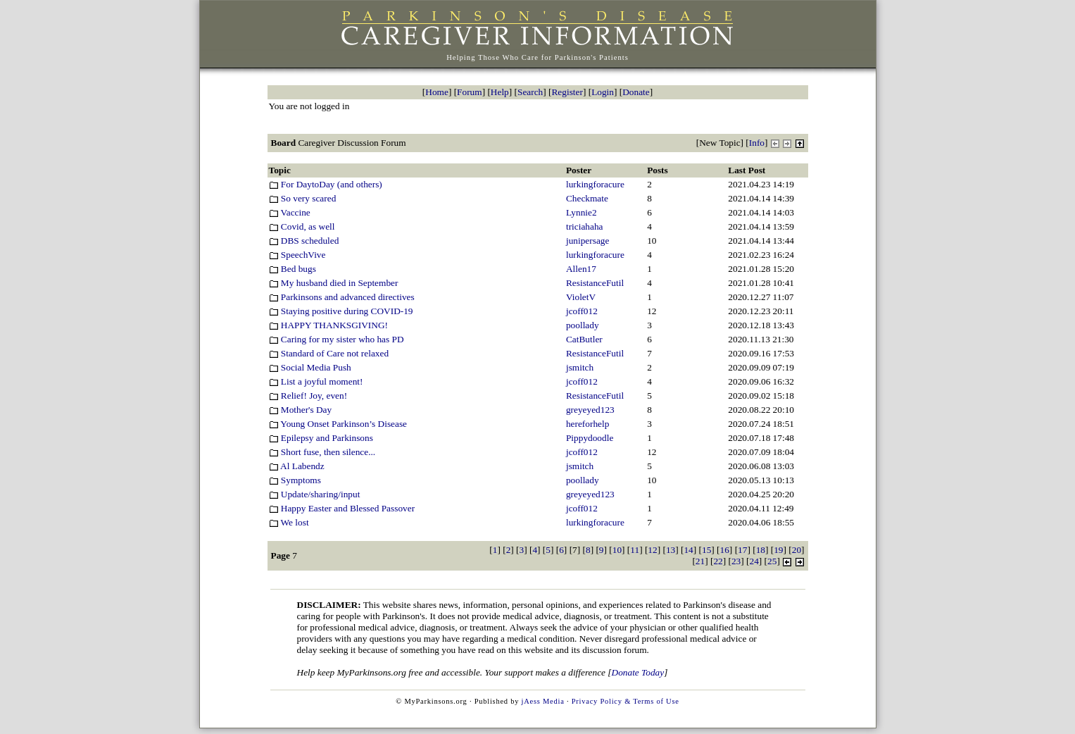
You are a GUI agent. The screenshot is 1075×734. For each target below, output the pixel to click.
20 (796, 550)
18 (760, 550)
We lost (289, 522)
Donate (636, 92)
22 (717, 561)
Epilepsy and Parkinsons (321, 438)
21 (700, 561)
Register (566, 92)
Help (500, 92)
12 (652, 550)
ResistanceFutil (595, 283)
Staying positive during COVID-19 (341, 311)
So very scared (303, 198)
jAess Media (543, 701)
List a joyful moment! (316, 381)
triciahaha (584, 226)
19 (778, 550)
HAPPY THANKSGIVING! (329, 325)
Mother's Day (300, 409)
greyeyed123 (590, 409)
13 (670, 550)
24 (754, 561)
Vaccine (289, 212)
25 (772, 561)
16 (724, 550)
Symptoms (295, 480)
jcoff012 (582, 311)
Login (602, 92)
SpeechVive (297, 254)
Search (530, 92)
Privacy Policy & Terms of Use (625, 701)
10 (617, 550)
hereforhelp (587, 423)
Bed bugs (292, 268)
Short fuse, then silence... (322, 452)
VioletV (581, 297)
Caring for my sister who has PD (336, 339)
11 (634, 550)
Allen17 (581, 268)
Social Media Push (310, 367)
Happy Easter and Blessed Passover (342, 508)
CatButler (584, 339)
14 (688, 550)
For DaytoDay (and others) (325, 184)
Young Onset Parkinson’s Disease (338, 423)
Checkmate (587, 198)
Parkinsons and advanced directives (342, 297)
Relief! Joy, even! (308, 395)
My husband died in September (333, 283)
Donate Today (638, 672)
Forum (469, 92)
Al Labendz (297, 466)
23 (736, 561)
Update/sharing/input (314, 494)
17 (742, 550)
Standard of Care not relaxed (329, 353)
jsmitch (579, 367)
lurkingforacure (595, 184)
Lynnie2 (581, 212)
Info (757, 142)
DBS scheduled (304, 240)
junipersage (587, 240)
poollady (582, 325)
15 (706, 550)
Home (436, 92)
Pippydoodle (589, 438)
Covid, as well (302, 226)
